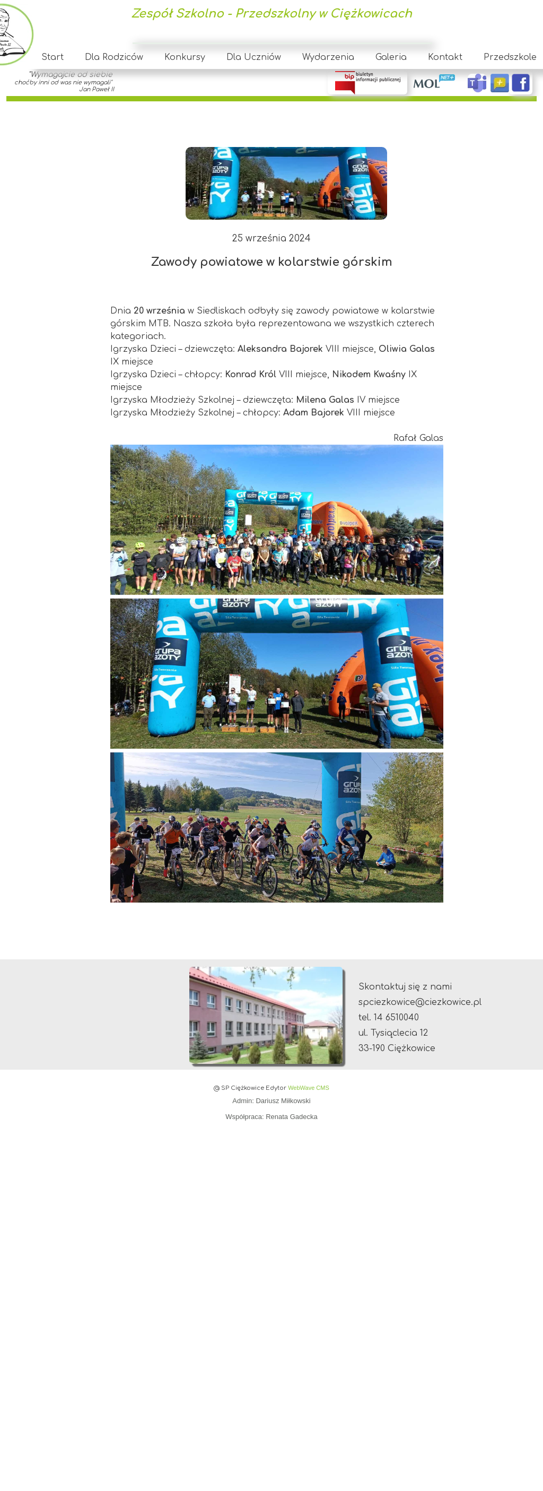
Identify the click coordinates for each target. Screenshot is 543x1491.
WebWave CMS (308, 1088)
